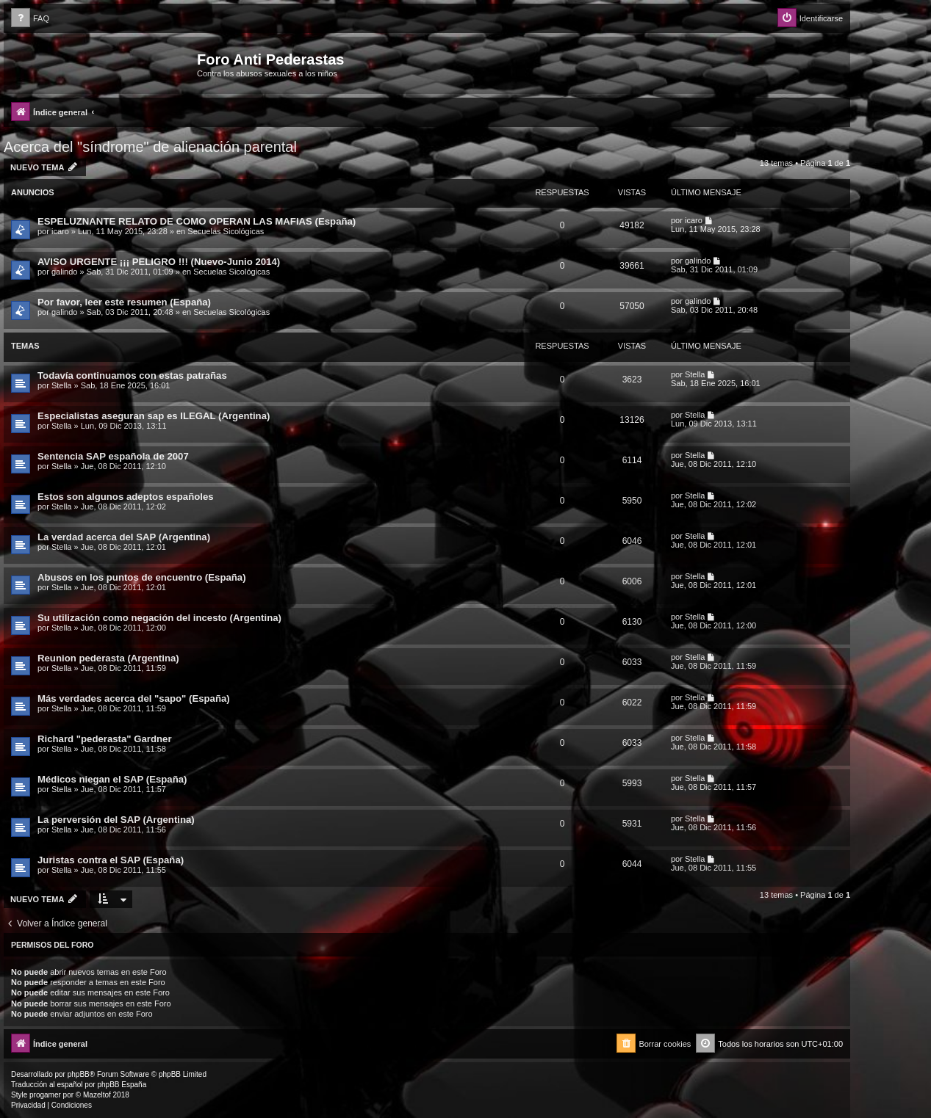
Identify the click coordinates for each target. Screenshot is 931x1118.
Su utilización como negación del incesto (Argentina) (159, 617)
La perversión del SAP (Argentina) (116, 819)
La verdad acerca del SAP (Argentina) (123, 536)
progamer (45, 1095)
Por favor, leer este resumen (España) (124, 302)
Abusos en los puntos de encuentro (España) (141, 577)
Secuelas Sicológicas (225, 231)
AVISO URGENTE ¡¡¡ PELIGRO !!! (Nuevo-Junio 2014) (158, 261)
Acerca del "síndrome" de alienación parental (150, 147)
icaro (60, 231)
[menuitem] (30, 18)
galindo (64, 271)
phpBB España (121, 1085)
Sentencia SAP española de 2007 (113, 456)
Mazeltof (97, 1095)
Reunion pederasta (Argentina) (108, 658)
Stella (61, 385)
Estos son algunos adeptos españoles (125, 496)
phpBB (79, 1074)
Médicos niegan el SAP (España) (112, 779)
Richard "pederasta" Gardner (104, 738)
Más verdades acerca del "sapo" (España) (133, 698)
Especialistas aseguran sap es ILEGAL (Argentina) (153, 415)
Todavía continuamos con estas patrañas (132, 375)
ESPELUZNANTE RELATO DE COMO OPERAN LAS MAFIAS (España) (196, 221)
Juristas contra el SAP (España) (110, 859)
